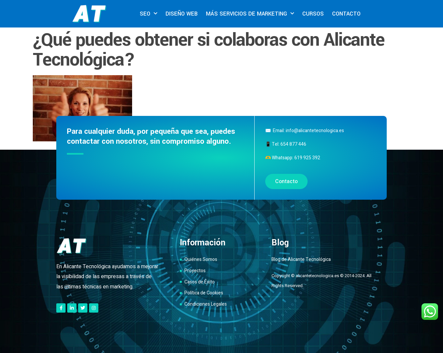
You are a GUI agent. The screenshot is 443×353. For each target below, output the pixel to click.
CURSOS (313, 14)
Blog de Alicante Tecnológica (301, 259)
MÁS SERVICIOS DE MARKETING (250, 13)
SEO (148, 13)
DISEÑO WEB (182, 14)
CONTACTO (346, 14)
